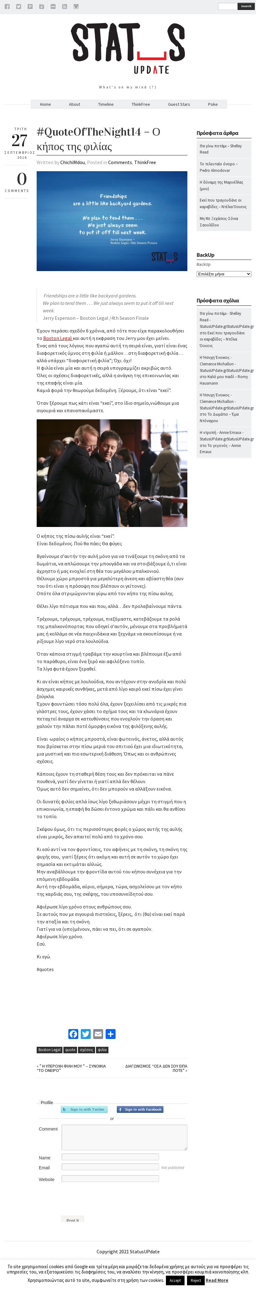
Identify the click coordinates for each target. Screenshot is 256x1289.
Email (44, 1167)
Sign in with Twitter (84, 1109)
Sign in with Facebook (140, 1109)
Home (45, 104)
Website (46, 1179)
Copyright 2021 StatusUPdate (128, 1251)
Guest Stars (179, 104)
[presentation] (84, 1197)
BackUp (204, 264)
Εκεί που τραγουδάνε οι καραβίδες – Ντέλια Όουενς (222, 339)
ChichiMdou (72, 162)
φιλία (102, 1049)
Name (44, 1157)
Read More (217, 1280)
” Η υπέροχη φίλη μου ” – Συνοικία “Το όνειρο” (71, 1068)
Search (246, 6)
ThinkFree (141, 104)
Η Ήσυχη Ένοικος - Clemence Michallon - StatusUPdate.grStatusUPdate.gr (227, 364)
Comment (48, 1128)
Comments (120, 162)
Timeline (106, 104)
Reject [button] (196, 1280)
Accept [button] (175, 1280)
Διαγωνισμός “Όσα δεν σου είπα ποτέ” (156, 1068)
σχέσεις (86, 1049)
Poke (213, 104)
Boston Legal (50, 1049)
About (74, 104)
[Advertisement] (222, 585)
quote (70, 1049)
